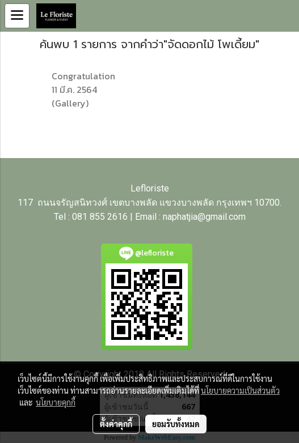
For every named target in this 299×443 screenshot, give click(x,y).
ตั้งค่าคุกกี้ (116, 424)
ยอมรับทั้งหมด (176, 424)
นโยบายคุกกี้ (55, 402)
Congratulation (83, 76)
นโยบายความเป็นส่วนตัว (240, 390)
